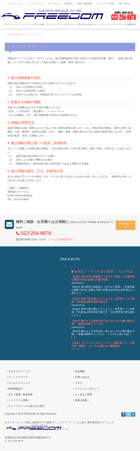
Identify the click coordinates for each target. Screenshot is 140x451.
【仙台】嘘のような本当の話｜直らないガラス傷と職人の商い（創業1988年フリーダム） (102, 322)
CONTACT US (125, 225)
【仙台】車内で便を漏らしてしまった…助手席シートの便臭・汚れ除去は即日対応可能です (102, 300)
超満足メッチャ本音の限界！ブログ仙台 (103, 271)
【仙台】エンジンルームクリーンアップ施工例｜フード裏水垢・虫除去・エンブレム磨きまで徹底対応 (102, 344)
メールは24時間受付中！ (61, 239)
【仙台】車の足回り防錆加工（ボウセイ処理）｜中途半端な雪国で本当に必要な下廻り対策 (102, 278)
